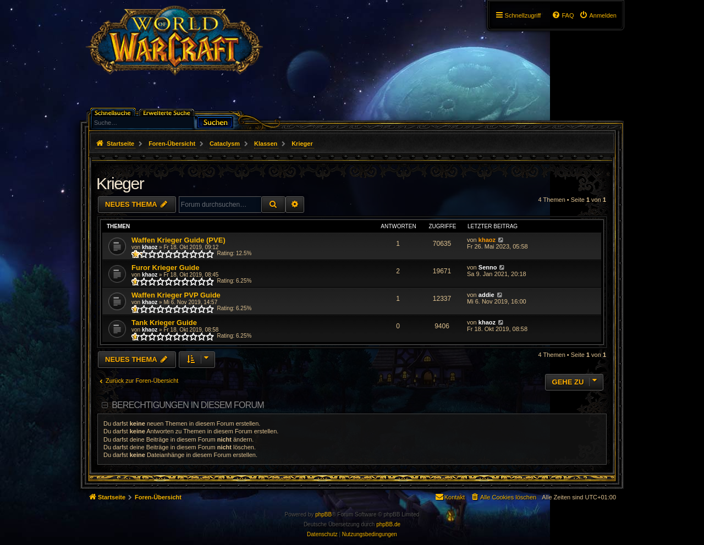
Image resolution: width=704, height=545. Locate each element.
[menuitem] (598, 15)
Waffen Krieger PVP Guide (176, 295)
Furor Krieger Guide (165, 267)
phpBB (323, 514)
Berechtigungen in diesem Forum (187, 405)
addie (486, 294)
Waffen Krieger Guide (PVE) (178, 240)
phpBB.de (388, 524)
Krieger (120, 183)
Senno (488, 267)
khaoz (149, 247)
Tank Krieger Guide (164, 322)
